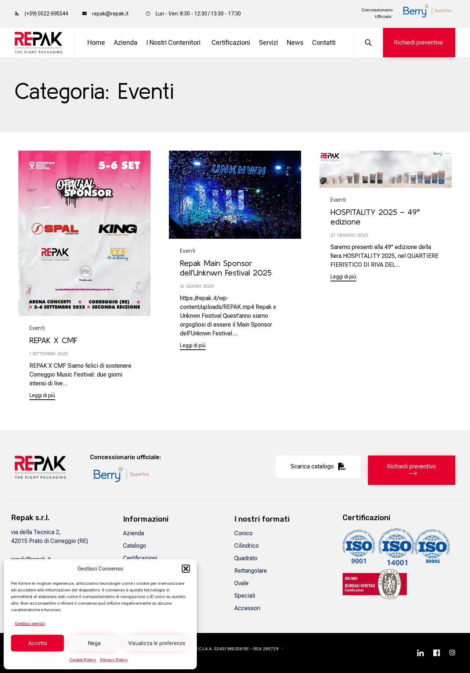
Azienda (125, 42)
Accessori (247, 608)
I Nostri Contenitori (173, 42)
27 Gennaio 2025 (349, 235)
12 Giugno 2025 (197, 286)
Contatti (324, 42)
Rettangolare (250, 570)
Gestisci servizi (30, 623)
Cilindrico (246, 545)
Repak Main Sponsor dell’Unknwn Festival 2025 (225, 268)
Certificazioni (231, 42)
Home (96, 42)
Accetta (37, 643)
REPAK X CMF (53, 340)
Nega (94, 643)
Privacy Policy (114, 659)
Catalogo (134, 545)
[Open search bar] (368, 42)
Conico (243, 533)
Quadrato (245, 558)
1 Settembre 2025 (48, 353)
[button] (185, 568)
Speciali (244, 595)
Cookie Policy (82, 659)
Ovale (241, 583)
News (295, 42)
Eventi (37, 327)
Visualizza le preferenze (156, 643)
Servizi (268, 42)
